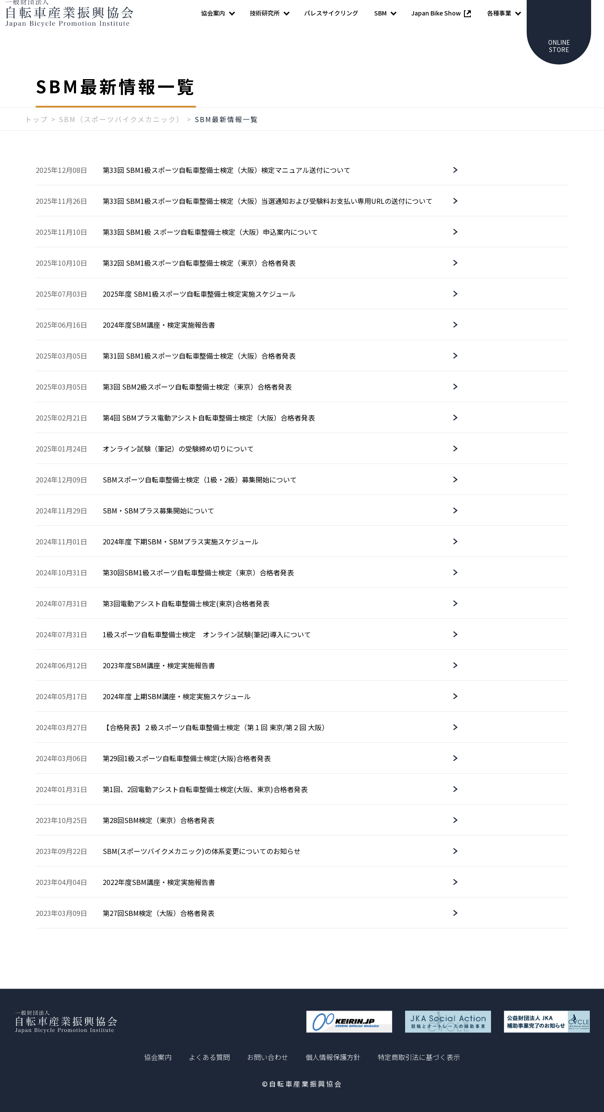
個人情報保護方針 (332, 1057)
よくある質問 (209, 1057)
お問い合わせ (267, 1057)
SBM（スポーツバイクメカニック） (121, 136)
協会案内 (157, 1057)
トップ (36, 136)
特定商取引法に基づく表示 (419, 1057)
